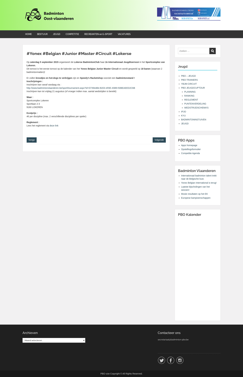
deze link (54, 125)
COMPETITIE (72, 34)
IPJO (183, 111)
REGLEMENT (191, 99)
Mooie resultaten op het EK (194, 194)
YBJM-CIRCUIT (189, 84)
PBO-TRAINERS (189, 80)
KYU (183, 115)
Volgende (159, 140)
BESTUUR (42, 34)
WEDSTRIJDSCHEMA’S (196, 107)
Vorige (32, 140)
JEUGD (56, 34)
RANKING (189, 95)
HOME (28, 34)
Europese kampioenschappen (196, 198)
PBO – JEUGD (188, 76)
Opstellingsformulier (191, 149)
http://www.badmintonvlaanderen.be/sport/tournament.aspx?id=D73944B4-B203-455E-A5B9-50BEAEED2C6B (81, 88)
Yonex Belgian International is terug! (199, 183)
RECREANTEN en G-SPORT (98, 34)
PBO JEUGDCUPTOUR (193, 88)
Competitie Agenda (190, 153)
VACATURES (124, 34)
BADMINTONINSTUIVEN (193, 119)
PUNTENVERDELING (195, 103)
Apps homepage (189, 145)
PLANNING (190, 92)
